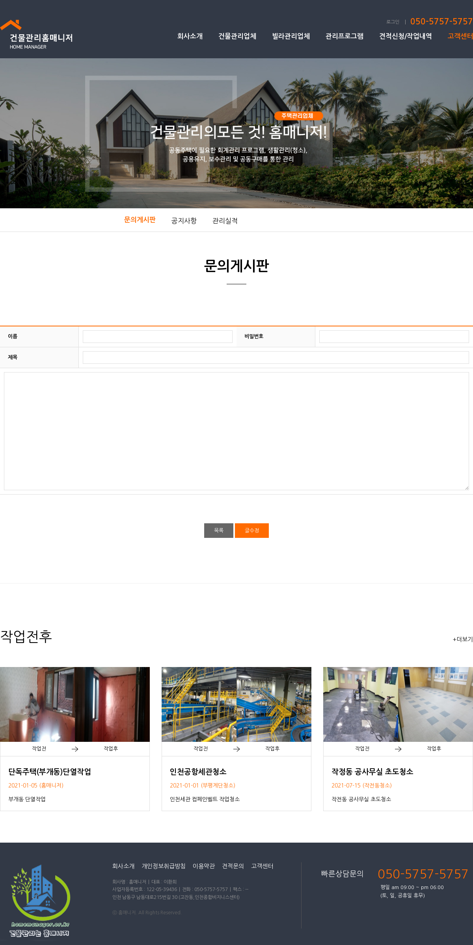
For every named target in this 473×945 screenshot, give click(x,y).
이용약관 (204, 866)
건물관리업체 (237, 36)
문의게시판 (140, 220)
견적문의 (233, 866)
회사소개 (190, 36)
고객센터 (460, 36)
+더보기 (463, 639)
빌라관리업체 (291, 36)
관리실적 (225, 220)
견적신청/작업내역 (405, 36)
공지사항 (184, 220)
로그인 (392, 22)
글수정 (252, 530)
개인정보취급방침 (164, 866)
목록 (218, 530)
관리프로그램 (344, 36)
